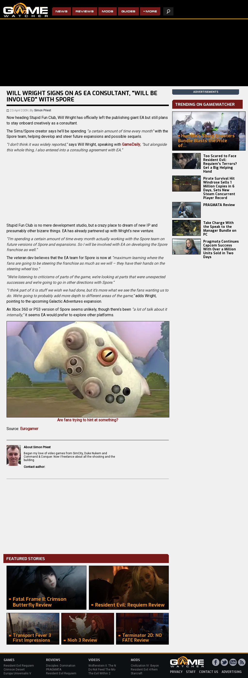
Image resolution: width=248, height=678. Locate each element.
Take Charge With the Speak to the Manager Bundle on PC (219, 229)
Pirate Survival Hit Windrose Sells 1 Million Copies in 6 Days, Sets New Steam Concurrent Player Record (219, 188)
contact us (208, 672)
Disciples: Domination (60, 665)
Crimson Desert (14, 669)
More (151, 11)
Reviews (85, 11)
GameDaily (131, 144)
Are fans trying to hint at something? (88, 372)
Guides (128, 11)
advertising (232, 672)
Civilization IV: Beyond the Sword (153, 665)
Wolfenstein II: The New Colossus (110, 665)
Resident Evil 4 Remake (147, 669)
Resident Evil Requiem (19, 665)
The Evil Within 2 (99, 673)
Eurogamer (29, 428)
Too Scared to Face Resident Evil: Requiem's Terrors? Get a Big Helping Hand (220, 164)
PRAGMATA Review (219, 205)
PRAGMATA (53, 669)
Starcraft (136, 673)
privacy (176, 672)
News (61, 11)
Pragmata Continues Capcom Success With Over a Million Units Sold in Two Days (221, 249)
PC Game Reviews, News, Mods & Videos (25, 10)
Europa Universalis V (17, 673)
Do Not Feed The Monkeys (105, 669)
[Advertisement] (88, 515)
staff (191, 672)
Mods (107, 11)
